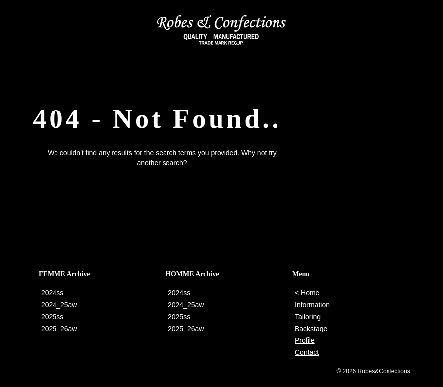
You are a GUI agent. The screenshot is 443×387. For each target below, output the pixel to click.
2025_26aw (59, 328)
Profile (305, 340)
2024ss (52, 293)
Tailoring (308, 317)
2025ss (52, 317)
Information (312, 305)
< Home (307, 293)
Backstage (311, 328)
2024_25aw (59, 305)
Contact (307, 352)
